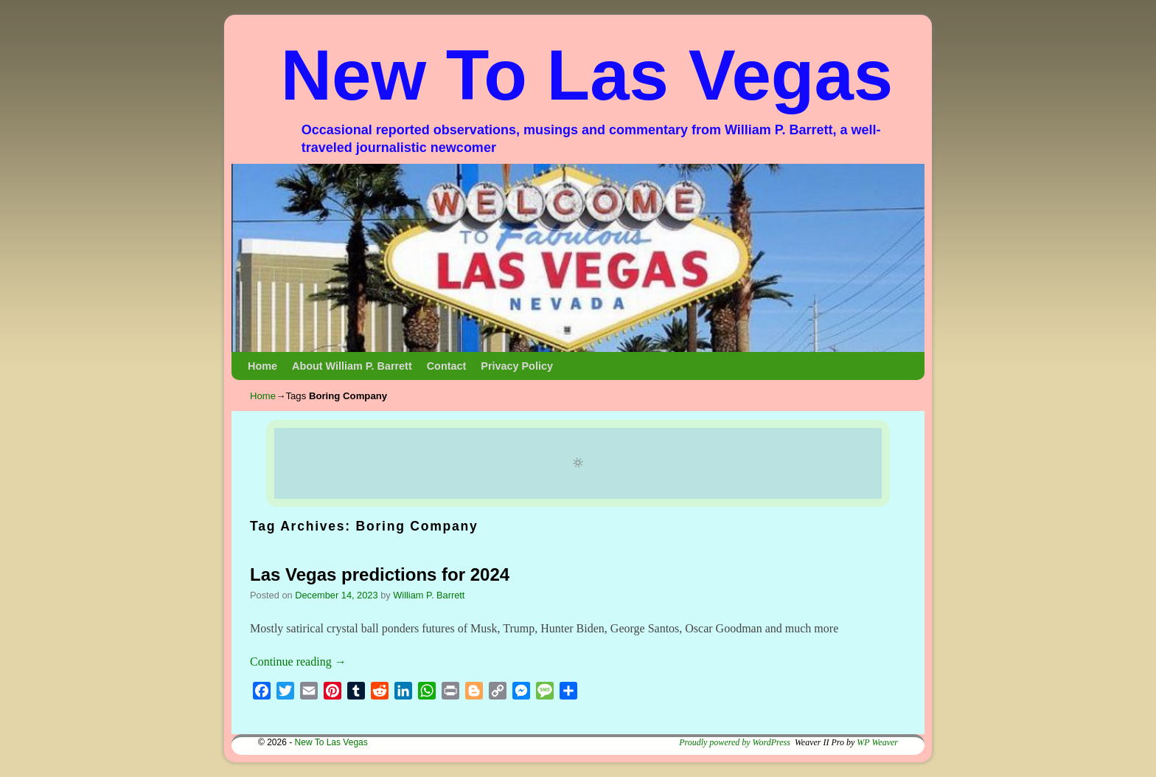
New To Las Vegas (587, 74)
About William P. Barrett (352, 366)
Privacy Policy (517, 366)
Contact (447, 366)
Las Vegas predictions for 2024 (379, 574)
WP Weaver (877, 742)
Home (262, 366)
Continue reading (298, 661)
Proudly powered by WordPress (734, 742)
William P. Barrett (428, 595)
